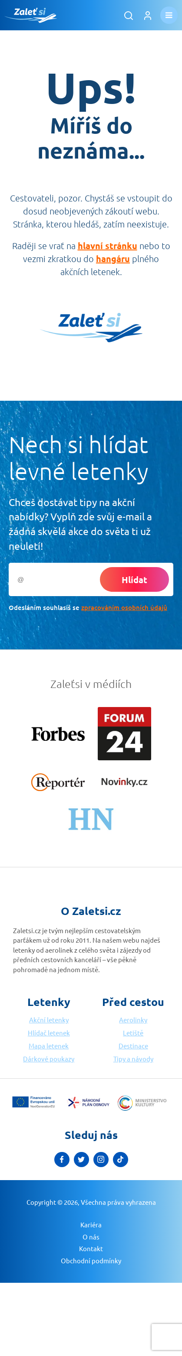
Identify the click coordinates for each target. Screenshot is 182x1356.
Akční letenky (49, 1019)
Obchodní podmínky (91, 1260)
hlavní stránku (107, 245)
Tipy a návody (133, 1058)
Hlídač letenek (49, 1032)
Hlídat (134, 579)
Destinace (133, 1045)
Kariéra (91, 1224)
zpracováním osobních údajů (124, 607)
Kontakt (91, 1248)
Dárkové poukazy (48, 1058)
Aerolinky (133, 1019)
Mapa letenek (49, 1045)
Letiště (133, 1032)
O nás (91, 1237)
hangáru (113, 258)
